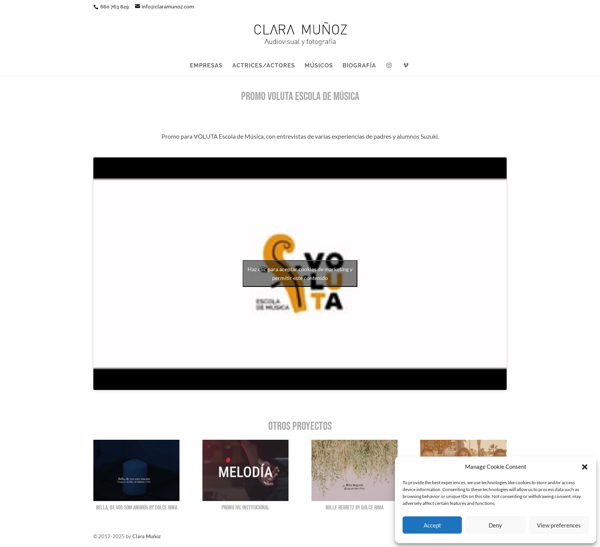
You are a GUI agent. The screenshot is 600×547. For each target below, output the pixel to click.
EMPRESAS (206, 66)
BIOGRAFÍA (359, 66)
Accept (432, 525)
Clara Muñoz (146, 536)
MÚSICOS (319, 66)
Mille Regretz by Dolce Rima (354, 507)
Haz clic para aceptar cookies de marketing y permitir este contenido (300, 273)
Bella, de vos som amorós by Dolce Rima (136, 507)
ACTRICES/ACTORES (263, 66)
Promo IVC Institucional (245, 507)
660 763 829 (114, 7)
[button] (585, 467)
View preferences (559, 525)
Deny (495, 525)
